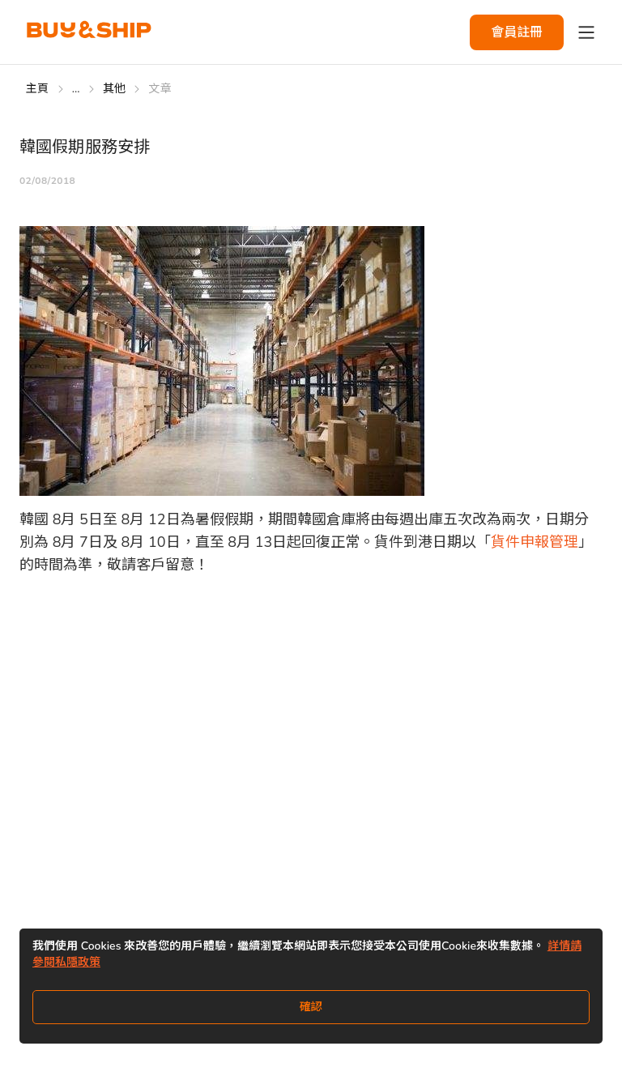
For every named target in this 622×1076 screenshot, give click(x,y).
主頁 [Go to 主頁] (37, 88)
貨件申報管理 (534, 542)
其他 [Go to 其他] (114, 88)
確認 (311, 1006)
